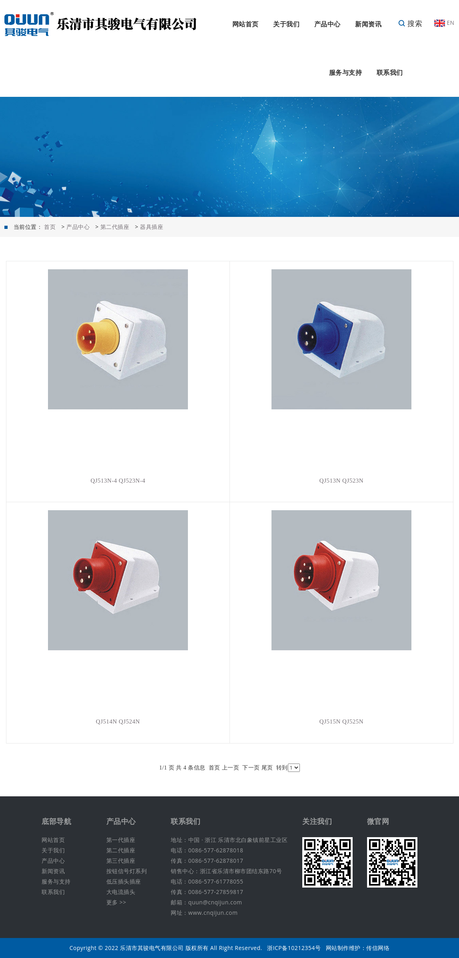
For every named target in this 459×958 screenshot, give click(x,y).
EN (444, 22)
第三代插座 (121, 860)
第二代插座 (115, 226)
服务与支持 (345, 72)
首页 (50, 226)
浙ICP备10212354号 (294, 948)
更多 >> (116, 902)
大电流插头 (121, 892)
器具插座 (151, 226)
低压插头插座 (123, 881)
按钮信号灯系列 (126, 871)
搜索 (410, 23)
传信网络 (377, 948)
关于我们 (286, 24)
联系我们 (390, 72)
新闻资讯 (368, 24)
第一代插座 (121, 840)
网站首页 (245, 24)
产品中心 (327, 24)
